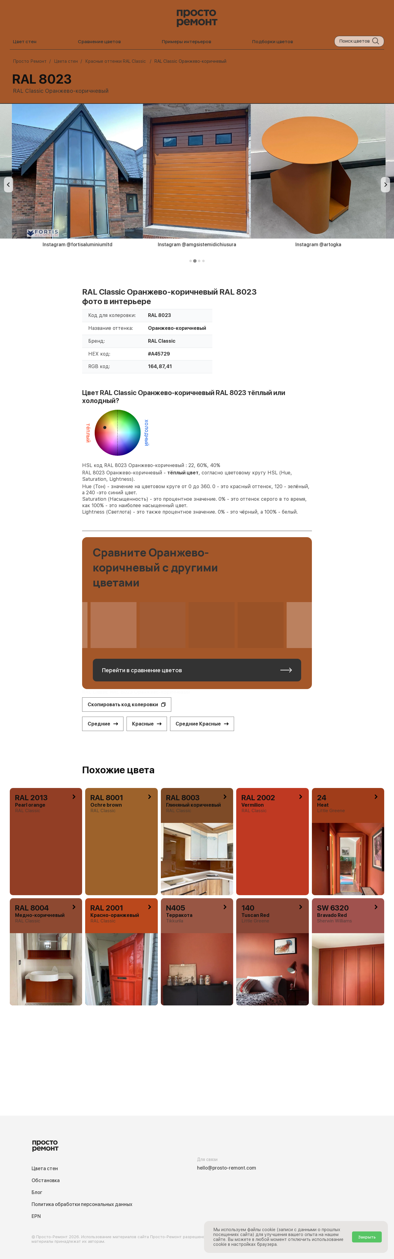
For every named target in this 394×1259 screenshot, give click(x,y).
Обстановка (46, 1180)
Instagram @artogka (318, 244)
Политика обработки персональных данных (82, 1204)
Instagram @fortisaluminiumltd (77, 244)
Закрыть (367, 1236)
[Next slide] (385, 184)
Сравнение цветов (99, 41)
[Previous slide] (8, 184)
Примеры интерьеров (186, 41)
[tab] (190, 261)
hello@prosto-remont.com (226, 1168)
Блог (37, 1192)
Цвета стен (45, 1168)
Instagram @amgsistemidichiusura (197, 244)
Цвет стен (24, 41)
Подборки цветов (272, 41)
